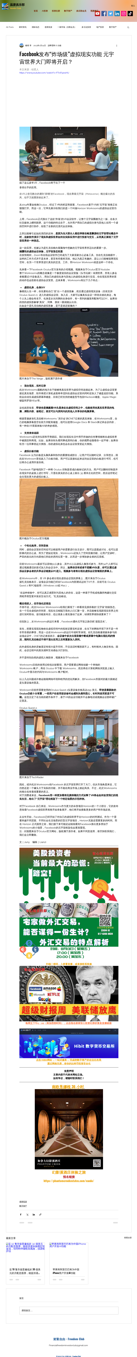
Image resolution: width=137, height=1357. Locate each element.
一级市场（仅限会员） (67, 27)
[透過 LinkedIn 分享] (34, 1214)
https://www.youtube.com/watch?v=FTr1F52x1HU (44, 72)
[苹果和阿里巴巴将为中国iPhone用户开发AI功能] (69, 1253)
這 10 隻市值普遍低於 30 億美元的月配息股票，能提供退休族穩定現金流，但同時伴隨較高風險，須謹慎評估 (25, 1271)
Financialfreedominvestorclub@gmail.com (68, 1345)
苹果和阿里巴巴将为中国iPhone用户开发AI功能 (66, 1271)
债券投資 (48, 27)
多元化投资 (86, 27)
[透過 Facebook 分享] (20, 1214)
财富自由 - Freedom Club (68, 1339)
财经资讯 (22, 27)
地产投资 (100, 27)
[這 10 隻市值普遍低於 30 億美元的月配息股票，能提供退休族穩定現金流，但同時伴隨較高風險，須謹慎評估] (25, 1253)
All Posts (10, 27)
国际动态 (35, 27)
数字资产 (113, 27)
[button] (128, 27)
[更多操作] (116, 45)
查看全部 (128, 1238)
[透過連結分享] (40, 1214)
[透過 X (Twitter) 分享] (27, 1214)
